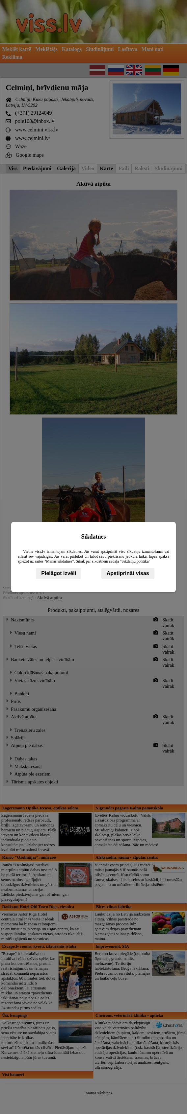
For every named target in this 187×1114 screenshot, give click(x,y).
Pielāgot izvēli (58, 573)
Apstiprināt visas (128, 573)
